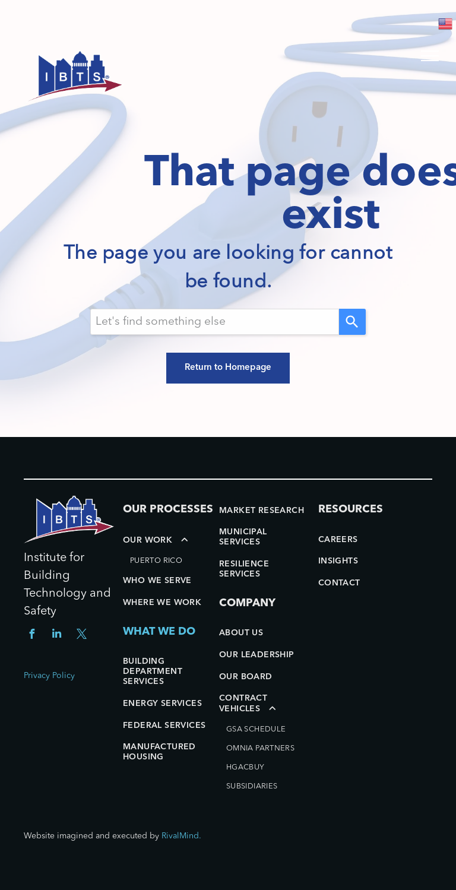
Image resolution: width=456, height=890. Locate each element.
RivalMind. (181, 836)
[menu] (429, 55)
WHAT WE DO (159, 631)
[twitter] (81, 635)
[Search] (352, 322)
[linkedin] (56, 635)
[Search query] (214, 322)
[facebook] (31, 635)
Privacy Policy (49, 676)
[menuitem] (168, 550)
